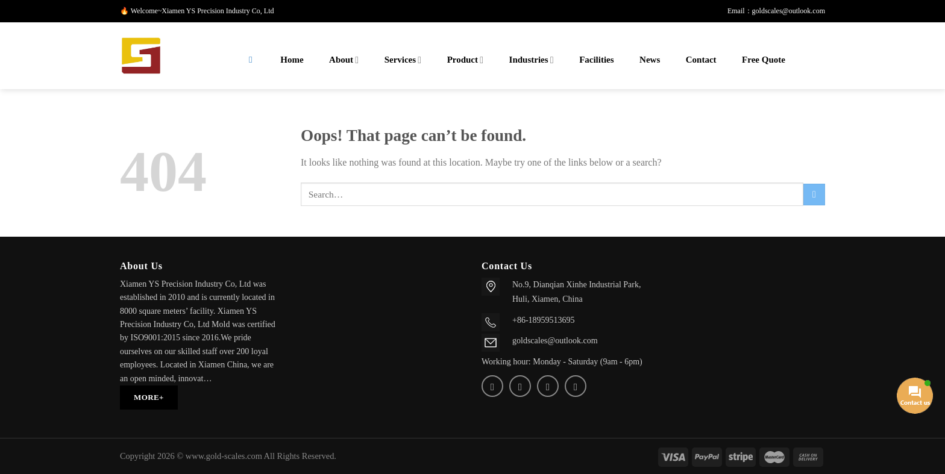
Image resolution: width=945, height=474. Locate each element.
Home (291, 59)
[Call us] (548, 386)
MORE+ (149, 397)
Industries (531, 60)
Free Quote (763, 59)
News (649, 59)
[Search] (251, 60)
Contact (701, 59)
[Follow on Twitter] (492, 386)
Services (403, 60)
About (344, 60)
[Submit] (814, 194)
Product (465, 60)
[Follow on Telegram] (575, 386)
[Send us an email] (520, 386)
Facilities (596, 59)
